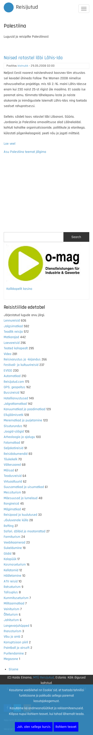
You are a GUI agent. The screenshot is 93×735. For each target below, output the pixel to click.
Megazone (11, 659)
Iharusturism (12, 631)
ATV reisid (11, 581)
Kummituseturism (16, 598)
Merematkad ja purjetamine (23, 420)
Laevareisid (12, 343)
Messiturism (12, 492)
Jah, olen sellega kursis (34, 727)
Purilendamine (14, 653)
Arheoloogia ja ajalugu (19, 437)
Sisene (13, 669)
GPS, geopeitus (14, 387)
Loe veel (9, 143)
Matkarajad (11, 337)
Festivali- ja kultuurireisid (21, 365)
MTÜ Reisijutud (43, 677)
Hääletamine (12, 575)
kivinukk (23, 66)
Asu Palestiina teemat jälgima (25, 152)
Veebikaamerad (14, 542)
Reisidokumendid (16, 454)
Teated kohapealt (16, 348)
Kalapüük (10, 559)
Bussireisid (11, 392)
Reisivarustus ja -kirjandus (22, 359)
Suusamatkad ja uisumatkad (24, 487)
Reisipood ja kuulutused (20, 515)
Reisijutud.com (14, 382)
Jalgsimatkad (13, 326)
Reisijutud (27, 7)
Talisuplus (11, 592)
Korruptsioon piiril (16, 642)
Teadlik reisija (13, 331)
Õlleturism (11, 614)
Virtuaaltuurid (13, 481)
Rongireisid (11, 503)
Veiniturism (11, 609)
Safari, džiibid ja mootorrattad (24, 531)
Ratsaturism (12, 587)
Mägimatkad (12, 509)
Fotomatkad (12, 442)
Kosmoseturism (15, 564)
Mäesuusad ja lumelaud (20, 498)
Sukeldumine (13, 548)
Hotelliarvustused (16, 398)
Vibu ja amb (12, 636)
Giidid (7, 553)
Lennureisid (12, 320)
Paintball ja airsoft (17, 648)
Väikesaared (12, 465)
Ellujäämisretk (13, 415)
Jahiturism (11, 620)
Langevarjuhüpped (16, 626)
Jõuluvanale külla (16, 520)
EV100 (8, 370)
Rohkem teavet (66, 727)
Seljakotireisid (13, 448)
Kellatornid (11, 570)
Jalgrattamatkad (15, 404)
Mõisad (9, 470)
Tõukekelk (10, 459)
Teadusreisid (13, 476)
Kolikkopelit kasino (19, 289)
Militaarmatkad (14, 603)
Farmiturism (12, 537)
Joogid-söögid (14, 431)
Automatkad (12, 376)
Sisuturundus (13, 426)
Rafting (9, 526)
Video (7, 354)
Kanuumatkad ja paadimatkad (24, 409)
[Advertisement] (46, 193)
